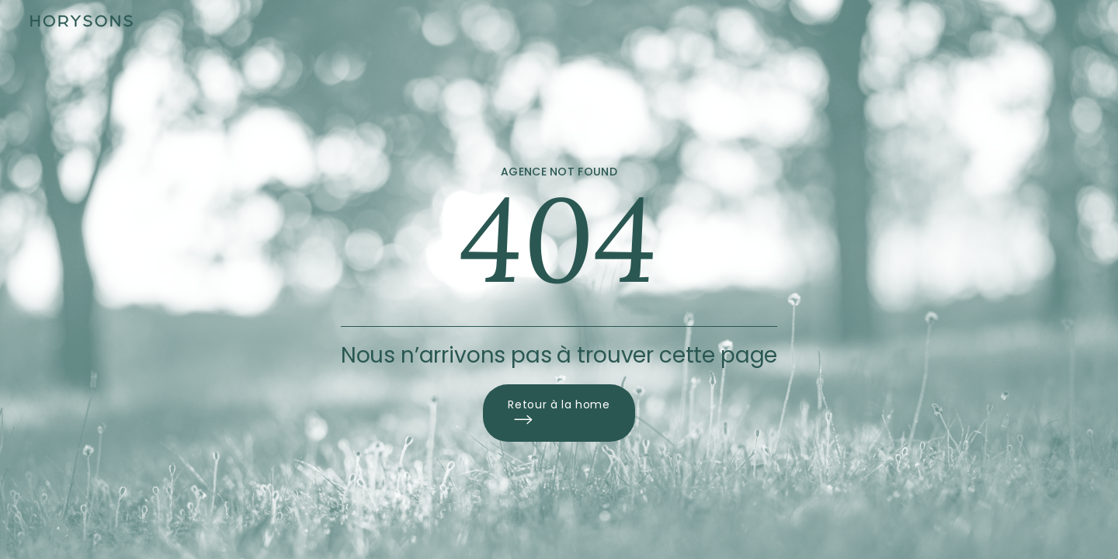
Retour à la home (558, 413)
